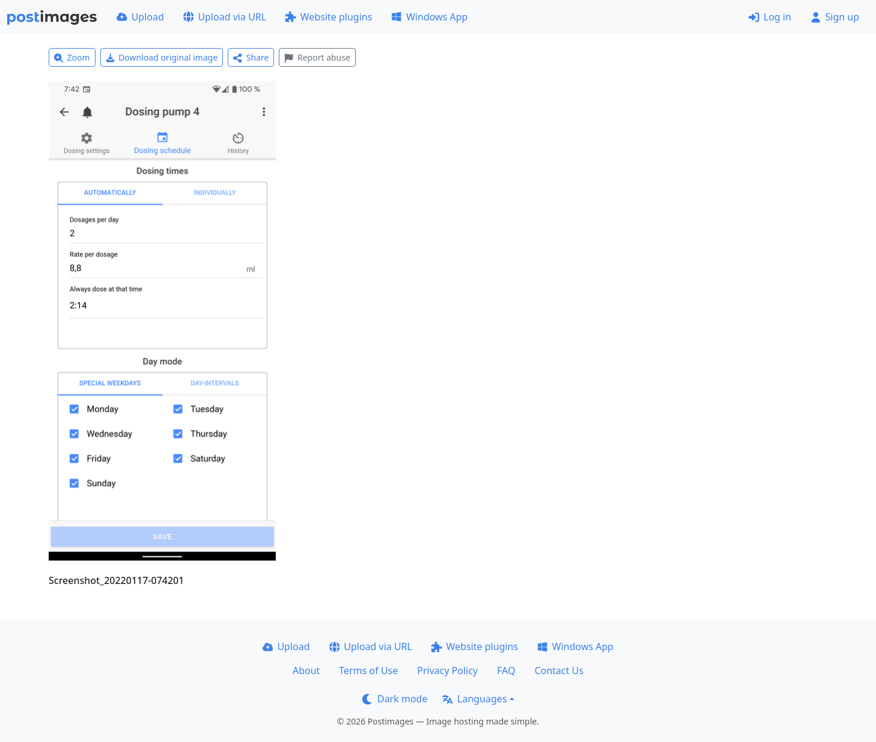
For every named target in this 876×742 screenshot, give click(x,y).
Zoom (72, 57)
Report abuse (317, 57)
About (306, 670)
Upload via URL (224, 16)
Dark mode (394, 698)
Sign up (835, 16)
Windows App (429, 16)
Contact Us (559, 670)
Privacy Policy (447, 670)
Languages (474, 698)
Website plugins (328, 16)
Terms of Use (368, 670)
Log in (770, 16)
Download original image (162, 57)
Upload (140, 16)
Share (251, 57)
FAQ (506, 670)
